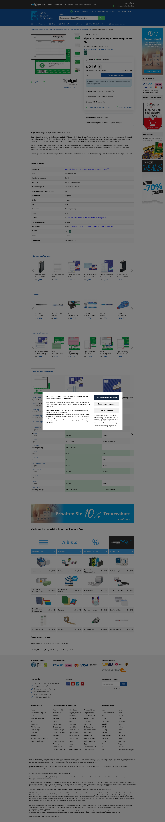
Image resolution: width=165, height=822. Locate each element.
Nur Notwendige (107, 410)
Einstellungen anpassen (106, 404)
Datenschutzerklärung (101, 426)
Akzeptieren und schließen (107, 398)
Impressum (112, 426)
